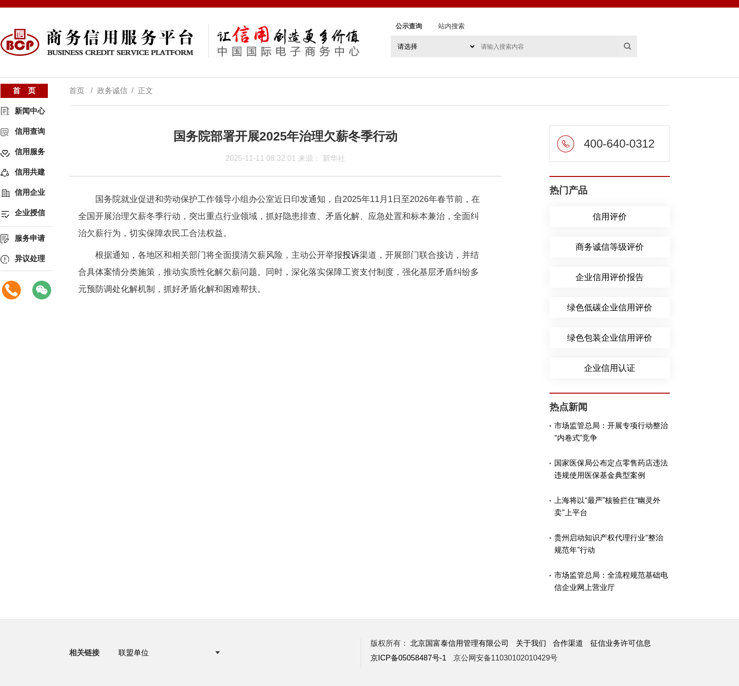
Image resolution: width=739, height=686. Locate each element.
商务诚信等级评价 (610, 247)
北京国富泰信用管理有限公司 (459, 643)
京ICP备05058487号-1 (408, 658)
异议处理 (30, 259)
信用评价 (610, 216)
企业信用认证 (609, 368)
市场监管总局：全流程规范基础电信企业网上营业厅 (611, 581)
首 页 (24, 91)
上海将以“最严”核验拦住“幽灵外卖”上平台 (607, 506)
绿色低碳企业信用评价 (609, 307)
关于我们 (531, 643)
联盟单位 (133, 653)
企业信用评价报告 (610, 277)
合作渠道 (568, 643)
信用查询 (30, 131)
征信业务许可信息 (620, 643)
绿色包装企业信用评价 (609, 338)
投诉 (351, 255)
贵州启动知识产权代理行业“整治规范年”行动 (608, 544)
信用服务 (30, 152)
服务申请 (30, 238)
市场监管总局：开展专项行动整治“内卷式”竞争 (611, 432)
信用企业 (30, 192)
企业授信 (30, 213)
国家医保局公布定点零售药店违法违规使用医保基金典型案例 (611, 469)
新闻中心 (30, 111)
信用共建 (30, 172)
